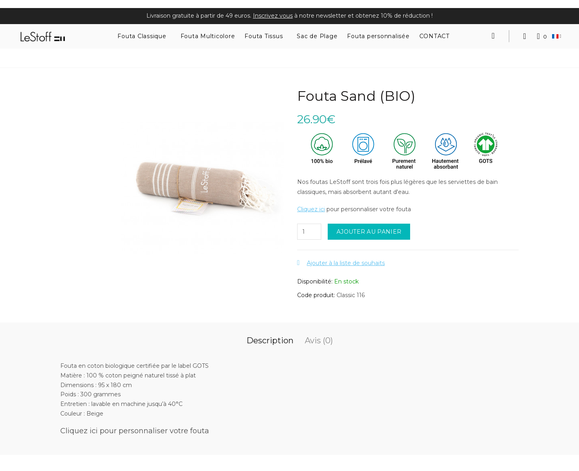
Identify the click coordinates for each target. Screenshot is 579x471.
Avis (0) (319, 340)
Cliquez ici (311, 209)
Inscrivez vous (273, 15)
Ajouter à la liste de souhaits (346, 263)
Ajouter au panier (369, 231)
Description (270, 340)
